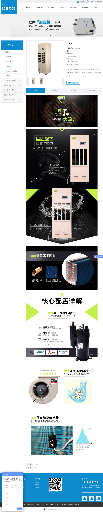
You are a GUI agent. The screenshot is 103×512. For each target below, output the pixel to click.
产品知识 (37, 487)
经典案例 (85, 7)
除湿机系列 (7, 52)
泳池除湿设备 (9, 75)
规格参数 (54, 90)
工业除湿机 (8, 66)
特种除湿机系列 (9, 90)
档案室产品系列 (9, 95)
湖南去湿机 (70, 504)
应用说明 (92, 90)
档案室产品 (73, 7)
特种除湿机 (62, 7)
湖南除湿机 (76, 504)
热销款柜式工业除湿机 (11, 71)
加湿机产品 (51, 7)
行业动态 (37, 484)
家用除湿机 (8, 56)
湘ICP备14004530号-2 (46, 504)
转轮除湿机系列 (9, 99)
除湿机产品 (40, 7)
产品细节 (35, 90)
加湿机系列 (7, 85)
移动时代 (59, 504)
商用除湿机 (8, 61)
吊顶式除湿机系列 (10, 80)
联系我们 (96, 7)
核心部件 (73, 90)
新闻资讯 (37, 482)
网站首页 (28, 7)
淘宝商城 (82, 1)
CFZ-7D (37, 464)
